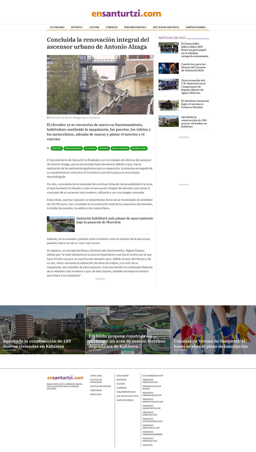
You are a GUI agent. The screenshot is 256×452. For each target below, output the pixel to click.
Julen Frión (9, 350)
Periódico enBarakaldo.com (152, 393)
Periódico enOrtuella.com (151, 426)
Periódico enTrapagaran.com (152, 420)
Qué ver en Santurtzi (128, 396)
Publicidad (96, 390)
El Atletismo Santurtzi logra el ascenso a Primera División (195, 104)
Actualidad (90, 148)
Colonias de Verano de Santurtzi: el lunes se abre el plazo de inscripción (211, 343)
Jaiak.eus (147, 445)
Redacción (95, 394)
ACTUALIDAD (57, 27)
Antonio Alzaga (139, 148)
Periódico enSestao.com (150, 413)
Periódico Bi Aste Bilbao (152, 387)
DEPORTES (77, 27)
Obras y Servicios (120, 148)
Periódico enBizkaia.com (150, 380)
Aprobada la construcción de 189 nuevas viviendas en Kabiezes (194, 121)
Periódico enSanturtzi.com (151, 407)
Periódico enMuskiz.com (150, 439)
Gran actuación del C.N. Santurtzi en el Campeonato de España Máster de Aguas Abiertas (193, 86)
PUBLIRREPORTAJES (135, 27)
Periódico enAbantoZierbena (152, 433)
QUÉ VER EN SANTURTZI (166, 27)
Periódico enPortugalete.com (153, 400)
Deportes (121, 379)
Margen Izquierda (73, 148)
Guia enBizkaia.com (153, 375)
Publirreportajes (126, 392)
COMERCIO (112, 27)
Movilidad (103, 148)
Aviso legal (96, 375)
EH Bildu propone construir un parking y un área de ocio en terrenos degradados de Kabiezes (127, 341)
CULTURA (94, 27)
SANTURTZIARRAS (196, 27)
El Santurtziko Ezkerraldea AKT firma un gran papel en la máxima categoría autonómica (194, 50)
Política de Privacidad (96, 380)
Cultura (121, 384)
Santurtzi (56, 148)
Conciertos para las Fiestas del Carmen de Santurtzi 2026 (193, 67)
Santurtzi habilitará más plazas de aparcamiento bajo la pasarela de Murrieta (114, 220)
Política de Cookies (100, 386)
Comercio (122, 388)
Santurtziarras (125, 400)
